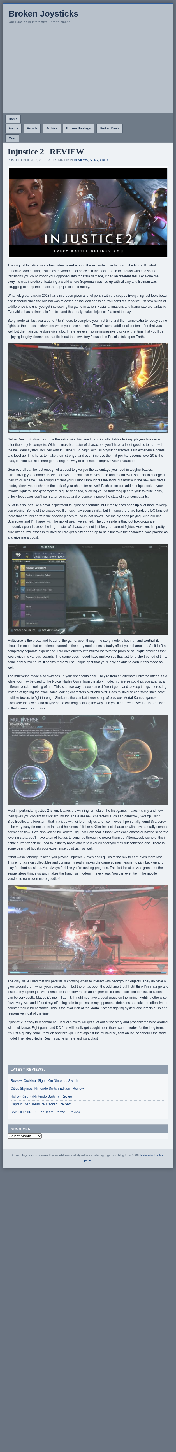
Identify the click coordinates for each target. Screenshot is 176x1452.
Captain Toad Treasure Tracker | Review (41, 1104)
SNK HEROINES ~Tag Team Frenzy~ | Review (45, 1112)
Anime (13, 128)
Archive (51, 128)
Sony (94, 160)
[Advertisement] (88, 70)
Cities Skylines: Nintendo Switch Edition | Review (47, 1089)
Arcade (32, 128)
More (12, 138)
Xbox (104, 160)
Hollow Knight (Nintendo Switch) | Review (42, 1096)
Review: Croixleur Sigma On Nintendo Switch (44, 1081)
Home (13, 118)
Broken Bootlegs (78, 128)
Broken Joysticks (43, 13)
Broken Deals (109, 128)
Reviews (81, 160)
